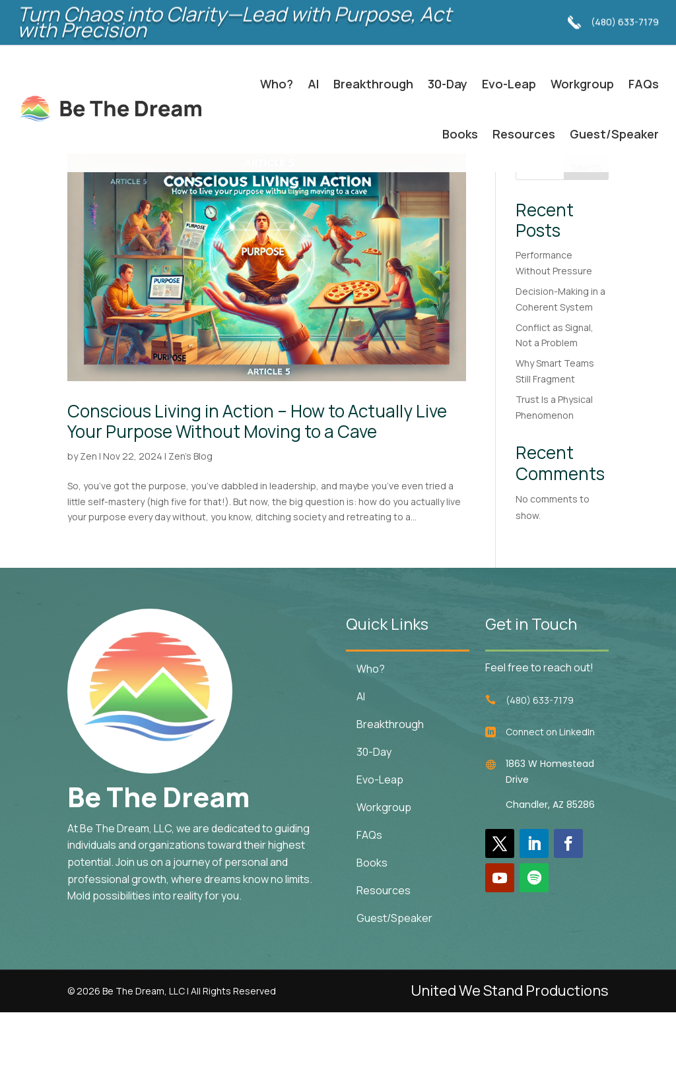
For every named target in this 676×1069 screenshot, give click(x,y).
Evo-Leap (509, 84)
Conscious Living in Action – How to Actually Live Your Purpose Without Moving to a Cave (257, 477)
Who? (276, 84)
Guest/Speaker (614, 134)
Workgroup (582, 84)
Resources (523, 134)
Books (460, 134)
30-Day (447, 84)
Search (586, 223)
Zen (88, 512)
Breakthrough (373, 84)
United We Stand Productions (510, 1047)
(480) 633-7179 (625, 13)
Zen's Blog (190, 512)
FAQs (643, 84)
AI (313, 84)
